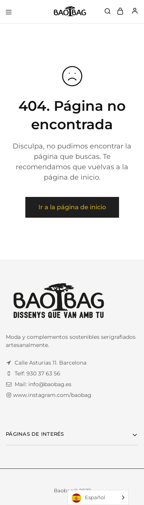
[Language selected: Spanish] (98, 497)
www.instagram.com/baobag (52, 395)
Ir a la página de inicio (72, 207)
